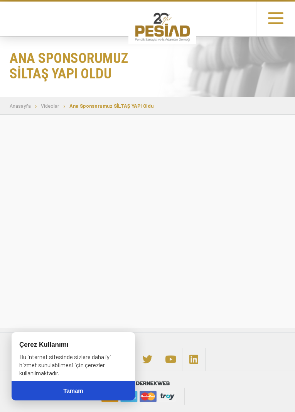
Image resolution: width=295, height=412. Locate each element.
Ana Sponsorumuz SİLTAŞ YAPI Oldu (111, 106)
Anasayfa (20, 106)
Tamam (73, 390)
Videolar (50, 106)
